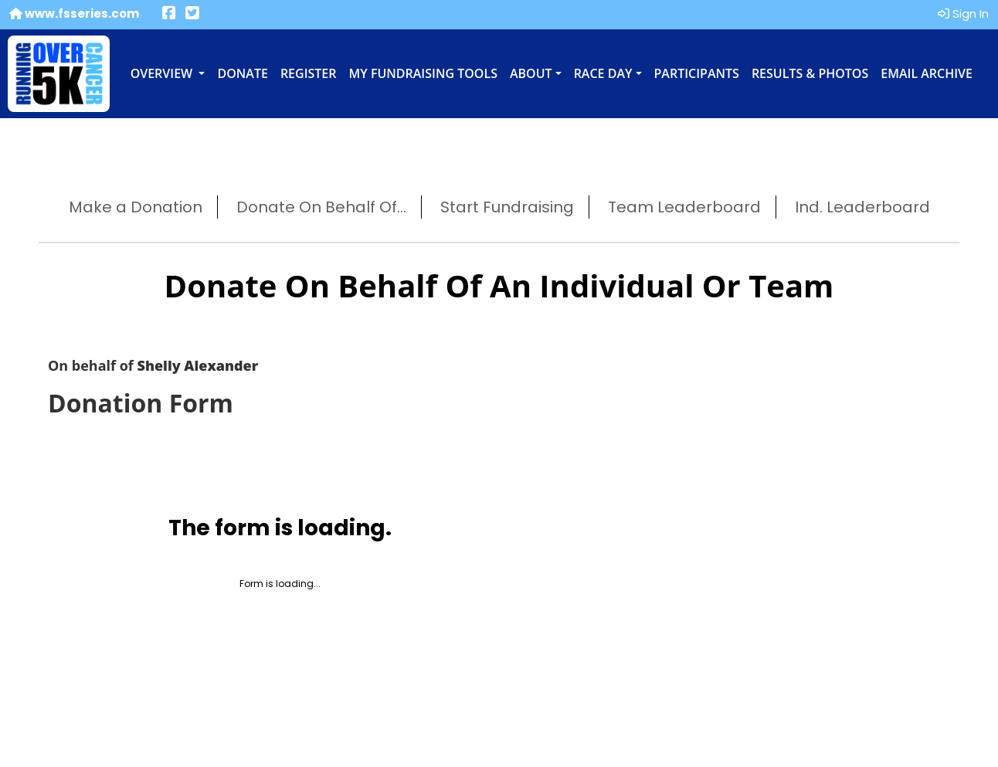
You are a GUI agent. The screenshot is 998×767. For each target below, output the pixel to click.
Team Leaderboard (684, 207)
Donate (242, 73)
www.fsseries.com (74, 13)
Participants (696, 73)
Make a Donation (135, 207)
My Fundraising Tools (423, 73)
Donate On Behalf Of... (321, 207)
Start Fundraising (507, 207)
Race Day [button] (603, 73)
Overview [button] (163, 73)
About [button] (531, 73)
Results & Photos (810, 73)
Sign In (963, 13)
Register (308, 73)
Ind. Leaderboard (862, 207)
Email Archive (927, 73)
